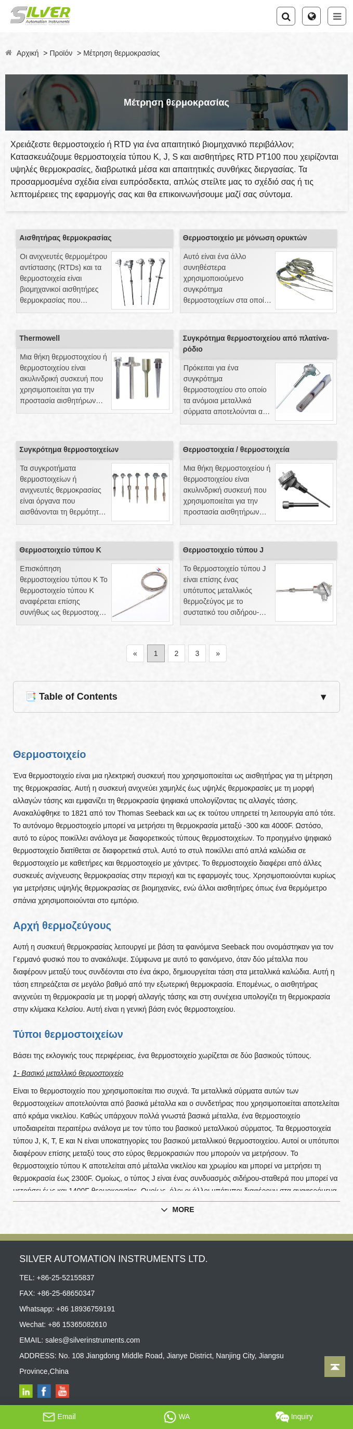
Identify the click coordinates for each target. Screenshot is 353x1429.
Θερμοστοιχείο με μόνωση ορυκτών (245, 238)
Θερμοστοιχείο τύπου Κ (60, 550)
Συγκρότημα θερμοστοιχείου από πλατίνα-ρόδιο (256, 343)
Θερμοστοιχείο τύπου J (223, 550)
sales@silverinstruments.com (92, 1340)
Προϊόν (60, 53)
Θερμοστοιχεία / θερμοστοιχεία (236, 449)
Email (59, 1417)
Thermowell (39, 338)
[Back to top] (334, 1366)
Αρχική (28, 53)
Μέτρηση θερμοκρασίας (121, 53)
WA (176, 1417)
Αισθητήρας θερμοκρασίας (65, 238)
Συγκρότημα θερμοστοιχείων (69, 449)
